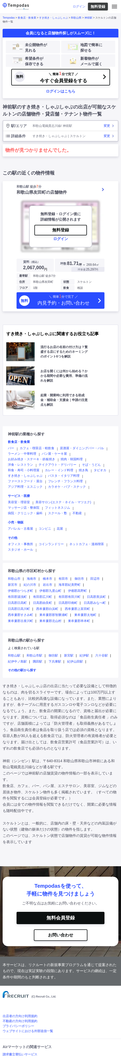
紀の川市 (30, 585)
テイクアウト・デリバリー (57, 465)
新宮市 (12, 585)
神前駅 (88, 17)
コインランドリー (51, 544)
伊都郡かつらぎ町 (20, 591)
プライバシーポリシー (18, 1026)
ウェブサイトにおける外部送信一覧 (28, 1031)
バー (11, 448)
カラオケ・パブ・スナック (67, 487)
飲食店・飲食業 (27, 17)
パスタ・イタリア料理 (64, 476)
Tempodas (9, 17)
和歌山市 (14, 579)
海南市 (31, 579)
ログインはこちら (60, 91)
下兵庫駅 (55, 661)
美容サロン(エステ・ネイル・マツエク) (63, 502)
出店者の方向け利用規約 (20, 1016)
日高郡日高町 (17, 603)
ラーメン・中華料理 (22, 454)
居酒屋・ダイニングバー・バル (82, 448)
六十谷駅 (101, 655)
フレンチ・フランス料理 (65, 481)
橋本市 (47, 579)
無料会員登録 (60, 917)
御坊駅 (53, 655)
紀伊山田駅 (75, 661)
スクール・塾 (57, 513)
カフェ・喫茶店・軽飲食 (37, 448)
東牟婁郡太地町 (85, 615)
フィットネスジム (57, 508)
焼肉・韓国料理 (72, 459)
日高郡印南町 (68, 603)
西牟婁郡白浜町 (47, 609)
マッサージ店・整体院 (23, 508)
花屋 (60, 528)
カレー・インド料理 (59, 470)
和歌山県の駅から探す (26, 640)
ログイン (79, 6)
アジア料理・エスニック (25, 487)
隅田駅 (37, 661)
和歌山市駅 (34, 655)
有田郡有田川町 (70, 597)
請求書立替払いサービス (20, 1054)
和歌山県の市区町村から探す (32, 571)
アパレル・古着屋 (20, 528)
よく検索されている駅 (23, 648)
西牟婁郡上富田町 (77, 609)
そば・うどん (91, 465)
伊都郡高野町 (77, 591)
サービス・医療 (19, 496)
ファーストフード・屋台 (25, 481)
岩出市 (47, 585)
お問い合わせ (60, 935)
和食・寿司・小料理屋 (23, 470)
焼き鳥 (83, 470)
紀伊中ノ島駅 (17, 661)
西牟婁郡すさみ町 (20, 615)
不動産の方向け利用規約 (20, 1021)
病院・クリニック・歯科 (25, 513)
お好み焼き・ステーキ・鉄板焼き (31, 459)
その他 (12, 538)
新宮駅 (68, 655)
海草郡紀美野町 (70, 585)
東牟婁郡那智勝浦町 (53, 615)
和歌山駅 (14, 655)
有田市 (63, 579)
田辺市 (95, 579)
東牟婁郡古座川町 (20, 621)
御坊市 (79, 579)
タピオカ (100, 470)
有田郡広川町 (42, 597)
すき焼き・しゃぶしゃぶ (53, 17)
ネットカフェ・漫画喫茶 (86, 544)
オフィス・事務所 (20, 544)
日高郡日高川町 (19, 609)
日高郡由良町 (42, 603)
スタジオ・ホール (20, 549)
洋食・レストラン (20, 465)
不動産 (77, 513)
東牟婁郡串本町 (79, 621)
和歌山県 (76, 17)
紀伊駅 (84, 655)
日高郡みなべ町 (95, 603)
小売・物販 (16, 522)
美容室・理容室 (19, 502)
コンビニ (45, 528)
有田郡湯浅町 (17, 597)
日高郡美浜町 (96, 597)
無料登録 (98, 6)
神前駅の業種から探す (26, 434)
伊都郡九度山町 (50, 591)
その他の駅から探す (22, 670)
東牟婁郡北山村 (50, 621)
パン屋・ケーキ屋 (54, 454)
